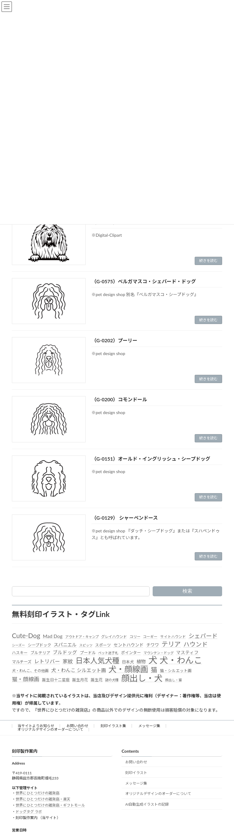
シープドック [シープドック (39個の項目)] (39, 645)
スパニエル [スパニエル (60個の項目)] (65, 644)
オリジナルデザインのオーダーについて (50, 729)
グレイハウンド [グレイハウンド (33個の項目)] (114, 636)
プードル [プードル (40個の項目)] (88, 652)
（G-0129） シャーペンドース (124, 518)
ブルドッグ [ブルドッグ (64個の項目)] (65, 652)
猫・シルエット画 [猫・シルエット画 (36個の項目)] (176, 670)
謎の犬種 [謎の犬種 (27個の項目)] (112, 680)
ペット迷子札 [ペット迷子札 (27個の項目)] (108, 653)
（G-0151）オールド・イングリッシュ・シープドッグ (150, 459)
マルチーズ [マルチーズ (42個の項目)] (21, 661)
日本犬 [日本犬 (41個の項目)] (128, 661)
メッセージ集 (149, 725)
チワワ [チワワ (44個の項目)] (152, 644)
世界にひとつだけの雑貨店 (37, 793)
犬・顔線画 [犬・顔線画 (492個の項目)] (128, 669)
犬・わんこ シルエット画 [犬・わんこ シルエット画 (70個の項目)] (78, 670)
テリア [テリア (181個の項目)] (171, 644)
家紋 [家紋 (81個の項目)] (67, 661)
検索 (187, 591)
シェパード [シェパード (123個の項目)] (203, 635)
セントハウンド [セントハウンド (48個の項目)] (129, 644)
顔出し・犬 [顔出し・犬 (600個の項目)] (141, 678)
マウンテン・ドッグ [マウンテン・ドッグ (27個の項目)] (159, 653)
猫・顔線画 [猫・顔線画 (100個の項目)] (25, 679)
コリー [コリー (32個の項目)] (134, 636)
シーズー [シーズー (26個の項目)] (18, 645)
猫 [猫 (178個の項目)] (154, 669)
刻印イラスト (136, 772)
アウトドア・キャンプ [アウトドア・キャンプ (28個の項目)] (82, 637)
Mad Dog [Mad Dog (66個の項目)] (52, 636)
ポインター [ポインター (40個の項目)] (131, 652)
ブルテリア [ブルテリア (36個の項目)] (40, 652)
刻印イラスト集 (113, 725)
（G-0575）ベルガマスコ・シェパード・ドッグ (143, 281)
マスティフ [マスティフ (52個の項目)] (187, 652)
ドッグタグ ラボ (29, 811)
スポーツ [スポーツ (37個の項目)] (103, 645)
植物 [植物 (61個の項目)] (141, 661)
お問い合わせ (77, 725)
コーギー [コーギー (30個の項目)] (150, 636)
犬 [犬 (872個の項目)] (152, 660)
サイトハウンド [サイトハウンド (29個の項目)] (173, 637)
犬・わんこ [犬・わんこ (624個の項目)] (181, 660)
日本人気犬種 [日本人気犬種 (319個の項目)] (97, 660)
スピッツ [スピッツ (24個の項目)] (86, 645)
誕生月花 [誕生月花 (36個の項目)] (80, 679)
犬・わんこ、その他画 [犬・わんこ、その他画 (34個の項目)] (30, 670)
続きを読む (208, 260)
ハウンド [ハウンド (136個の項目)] (195, 644)
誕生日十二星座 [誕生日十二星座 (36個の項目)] (56, 679)
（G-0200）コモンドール (119, 399)
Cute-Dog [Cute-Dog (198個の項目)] (26, 636)
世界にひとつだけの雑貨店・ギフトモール (50, 805)
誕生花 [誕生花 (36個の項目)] (97, 679)
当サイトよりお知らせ (36, 725)
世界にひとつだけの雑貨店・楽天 (43, 799)
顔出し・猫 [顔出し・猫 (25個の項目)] (173, 680)
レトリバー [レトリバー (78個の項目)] (47, 661)
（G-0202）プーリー (114, 340)
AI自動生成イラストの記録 (147, 804)
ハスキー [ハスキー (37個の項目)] (20, 652)
